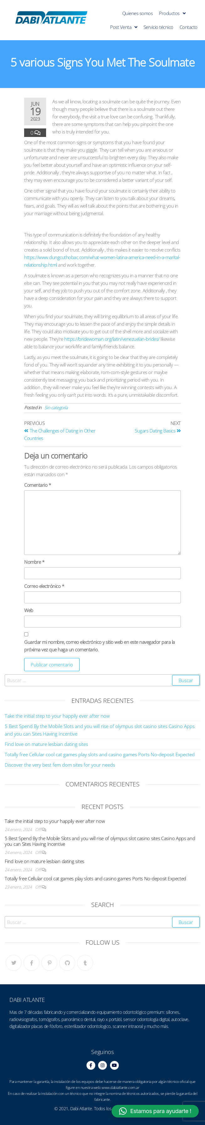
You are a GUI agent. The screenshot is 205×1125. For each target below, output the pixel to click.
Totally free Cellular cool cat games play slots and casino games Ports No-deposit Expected (100, 754)
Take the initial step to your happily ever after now (57, 716)
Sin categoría (56, 407)
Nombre (34, 562)
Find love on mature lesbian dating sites (46, 744)
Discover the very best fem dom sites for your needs (60, 765)
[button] (155, 1111)
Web (28, 610)
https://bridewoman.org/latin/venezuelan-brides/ (112, 339)
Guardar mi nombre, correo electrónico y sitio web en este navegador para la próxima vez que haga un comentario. (99, 646)
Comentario (37, 485)
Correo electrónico (44, 586)
